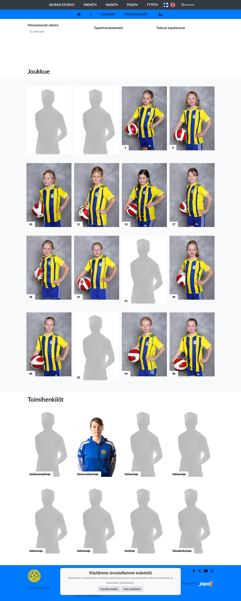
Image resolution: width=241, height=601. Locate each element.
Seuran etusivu (61, 5)
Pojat (132, 5)
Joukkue (108, 14)
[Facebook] (192, 571)
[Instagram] (210, 571)
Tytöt (152, 5)
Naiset (112, 5)
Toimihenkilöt (136, 14)
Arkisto (187, 5)
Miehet (90, 5)
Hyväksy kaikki (109, 588)
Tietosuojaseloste (39, 587)
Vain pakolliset (132, 588)
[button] (49, 123)
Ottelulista (36, 44)
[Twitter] (198, 571)
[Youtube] (204, 571)
